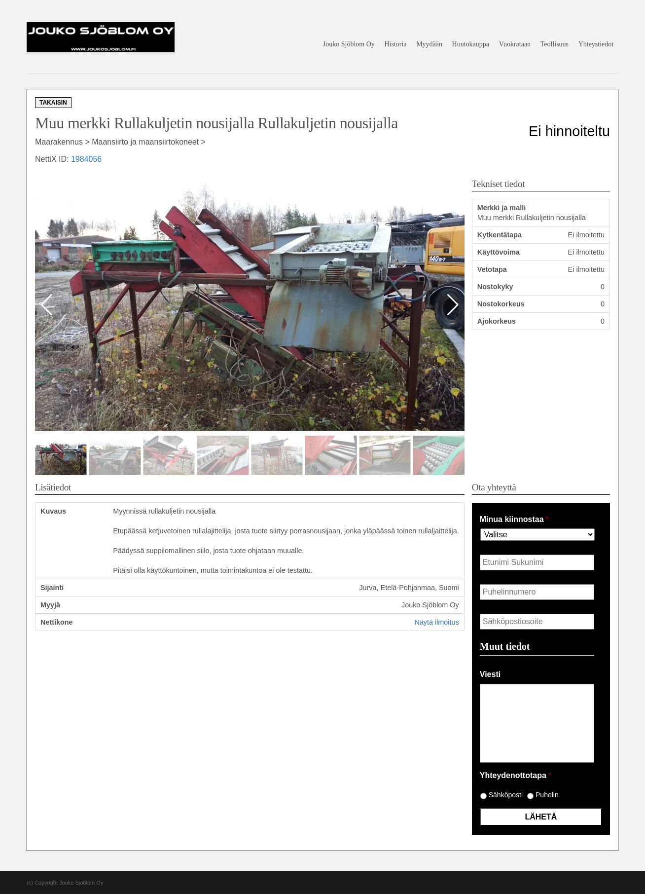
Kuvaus (53, 511)
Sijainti (52, 588)
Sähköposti (506, 795)
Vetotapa (492, 269)
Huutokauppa (470, 44)
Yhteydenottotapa (515, 775)
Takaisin (53, 102)
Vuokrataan (515, 44)
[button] (453, 305)
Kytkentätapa (499, 235)
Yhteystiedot (596, 44)
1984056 (86, 159)
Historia (395, 44)
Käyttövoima (498, 252)
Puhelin (547, 795)
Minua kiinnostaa (514, 519)
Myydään (429, 44)
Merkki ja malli (501, 208)
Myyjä (50, 605)
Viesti (490, 674)
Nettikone (56, 622)
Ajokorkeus (496, 321)
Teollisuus (554, 44)
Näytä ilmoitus (436, 622)
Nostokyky (495, 287)
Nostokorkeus (501, 304)
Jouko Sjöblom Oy (349, 44)
